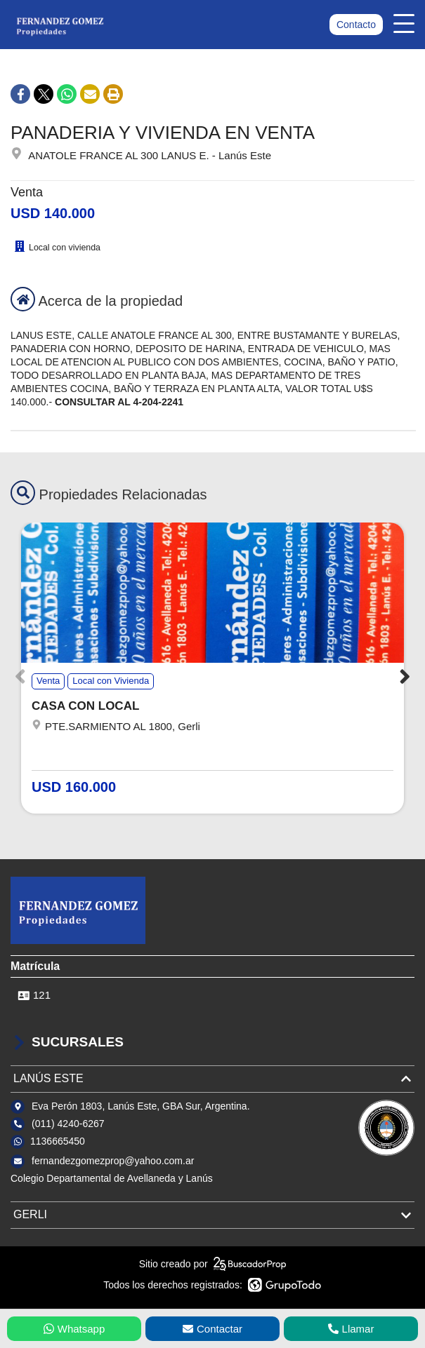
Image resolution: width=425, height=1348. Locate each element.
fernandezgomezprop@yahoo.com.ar (113, 1160)
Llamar (351, 1329)
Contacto (356, 24)
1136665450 (57, 1141)
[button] (404, 676)
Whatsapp (74, 1329)
